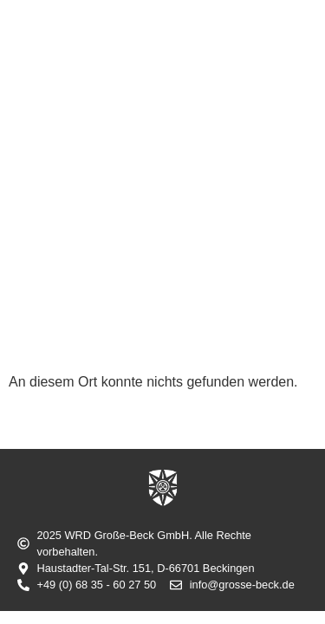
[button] (292, 76)
